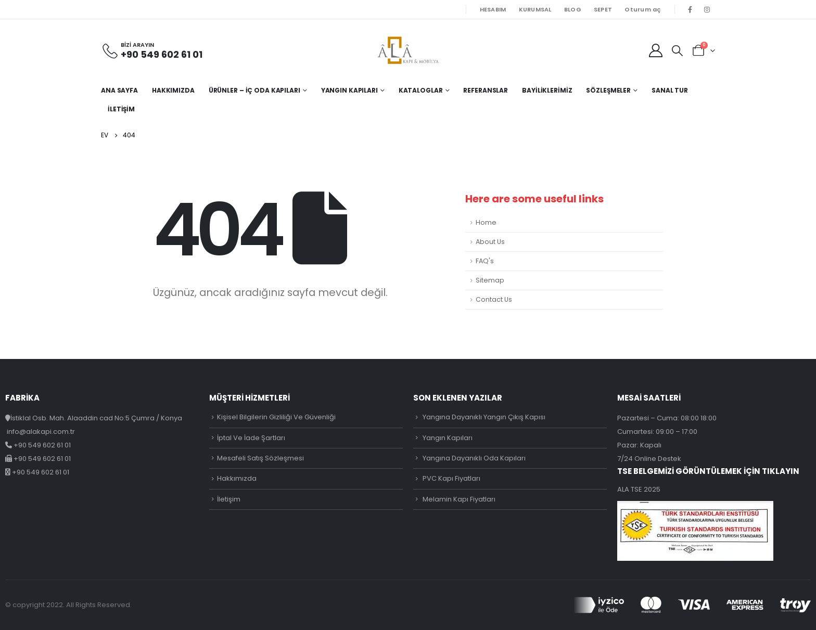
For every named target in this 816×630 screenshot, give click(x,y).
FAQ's (485, 260)
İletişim (121, 109)
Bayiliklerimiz (547, 90)
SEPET (603, 9)
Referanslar (485, 90)
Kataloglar (421, 90)
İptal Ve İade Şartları (251, 438)
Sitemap (490, 280)
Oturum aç (642, 9)
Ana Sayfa (119, 90)
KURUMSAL (535, 9)
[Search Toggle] (677, 50)
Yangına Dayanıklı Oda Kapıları (474, 458)
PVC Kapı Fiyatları (451, 478)
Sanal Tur (670, 90)
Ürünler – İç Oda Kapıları (254, 90)
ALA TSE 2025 (638, 489)
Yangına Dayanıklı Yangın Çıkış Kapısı (484, 417)
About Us (490, 241)
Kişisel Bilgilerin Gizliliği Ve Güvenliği (276, 417)
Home (486, 222)
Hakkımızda (173, 90)
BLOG (572, 9)
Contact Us (494, 299)
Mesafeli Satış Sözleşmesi (260, 458)
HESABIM (493, 9)
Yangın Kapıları (349, 90)
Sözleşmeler (608, 90)
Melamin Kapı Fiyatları (459, 499)
